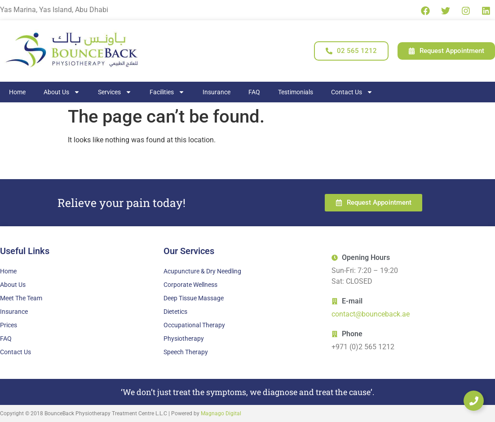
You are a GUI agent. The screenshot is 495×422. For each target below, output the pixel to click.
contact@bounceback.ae (370, 314)
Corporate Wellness (190, 284)
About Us (62, 92)
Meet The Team (21, 298)
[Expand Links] (474, 401)
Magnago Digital (221, 413)
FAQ (254, 92)
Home (17, 92)
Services (115, 92)
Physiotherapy (184, 338)
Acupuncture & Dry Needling (202, 271)
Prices (8, 325)
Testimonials (295, 92)
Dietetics (175, 311)
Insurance (216, 92)
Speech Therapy (186, 352)
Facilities (167, 92)
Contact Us (352, 92)
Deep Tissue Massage (194, 298)
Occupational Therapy (194, 325)
